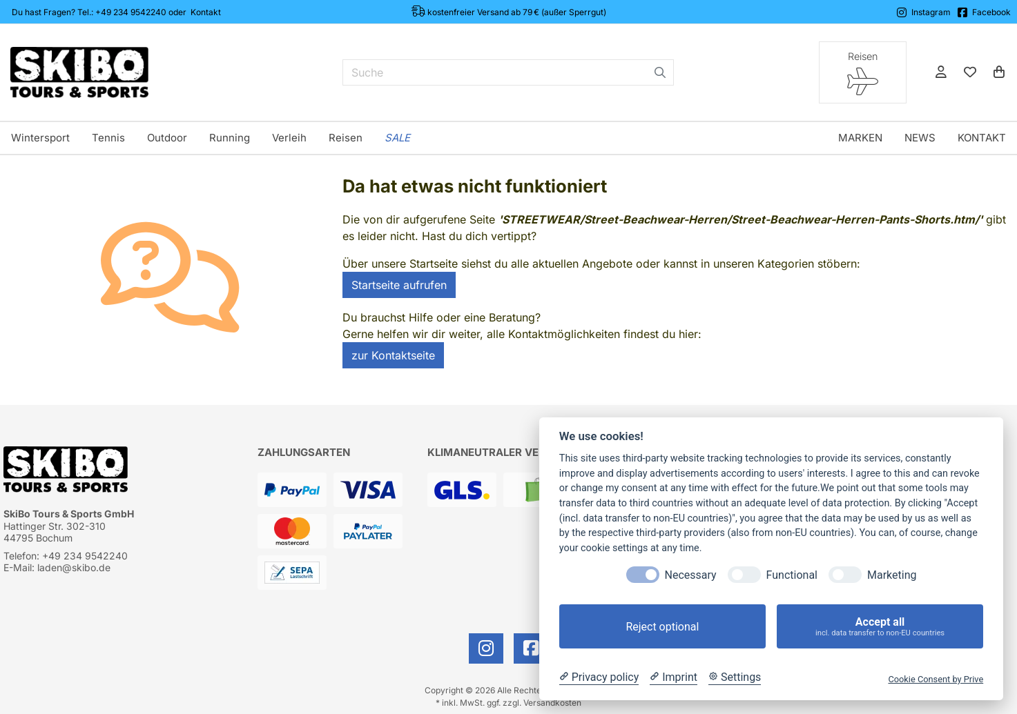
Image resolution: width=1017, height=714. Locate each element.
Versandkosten (552, 702)
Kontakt (206, 12)
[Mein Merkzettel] (970, 72)
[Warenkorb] (999, 72)
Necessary (691, 575)
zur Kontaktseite (393, 355)
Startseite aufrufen (399, 285)
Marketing (891, 575)
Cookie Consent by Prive (935, 679)
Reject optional (662, 626)
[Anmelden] (941, 72)
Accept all (880, 626)
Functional (791, 575)
